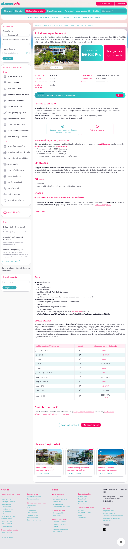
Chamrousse (82, 517)
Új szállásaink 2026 (13, 76)
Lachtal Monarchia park (60, 499)
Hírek (4, 222)
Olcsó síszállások (12, 176)
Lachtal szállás (57, 497)
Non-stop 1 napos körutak (16, 136)
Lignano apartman (8, 537)
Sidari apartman (32, 517)
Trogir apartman (7, 523)
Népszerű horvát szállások (16, 94)
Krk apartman (6, 506)
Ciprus (97, 17)
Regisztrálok (9, 288)
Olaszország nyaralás (9, 530)
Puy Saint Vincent (84, 513)
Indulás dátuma (8, 49)
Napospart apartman (34, 496)
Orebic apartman (7, 497)
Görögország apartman (36, 503)
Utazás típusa (7, 31)
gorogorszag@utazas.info (83, 412)
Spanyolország (88, 17)
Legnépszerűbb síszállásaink (17, 152)
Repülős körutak (12, 88)
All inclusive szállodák (14, 124)
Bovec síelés (82, 504)
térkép (59, 95)
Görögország (56, 25)
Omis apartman (7, 519)
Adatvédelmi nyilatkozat (111, 518)
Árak (120, 95)
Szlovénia (77, 17)
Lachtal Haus (57, 502)
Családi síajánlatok (13, 182)
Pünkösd (69, 11)
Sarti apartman (32, 505)
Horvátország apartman (10, 494)
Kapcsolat (106, 508)
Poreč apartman (7, 499)
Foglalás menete (108, 511)
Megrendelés (91, 425)
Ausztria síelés (58, 494)
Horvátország (33, 17)
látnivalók (70, 95)
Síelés (96, 11)
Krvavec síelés (82, 501)
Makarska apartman (8, 516)
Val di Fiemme (57, 531)
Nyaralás (46, 25)
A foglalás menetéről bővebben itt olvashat (51, 414)
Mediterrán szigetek (14, 100)
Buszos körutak (12, 82)
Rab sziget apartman (8, 502)
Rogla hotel (82, 499)
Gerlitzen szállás (58, 504)
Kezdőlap (37, 25)
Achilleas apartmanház (85, 25)
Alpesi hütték (11, 164)
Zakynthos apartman (34, 520)
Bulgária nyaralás (33, 494)
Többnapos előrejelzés (57, 47)
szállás (41, 95)
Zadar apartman (7, 521)
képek (50, 95)
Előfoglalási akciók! (35, 11)
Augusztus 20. (83, 11)
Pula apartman (6, 511)
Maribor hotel (82, 496)
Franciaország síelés (86, 508)
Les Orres (81, 510)
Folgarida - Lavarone (59, 522)
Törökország (67, 17)
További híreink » (11, 262)
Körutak (19, 11)
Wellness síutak (12, 194)
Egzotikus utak (54, 11)
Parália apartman (32, 513)
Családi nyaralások (13, 106)
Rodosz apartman (33, 508)
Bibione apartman (8, 535)
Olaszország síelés (59, 519)
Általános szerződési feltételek (113, 515)
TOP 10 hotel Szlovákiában (16, 158)
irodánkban (77, 311)
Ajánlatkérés (69, 425)
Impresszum (107, 520)
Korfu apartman (32, 515)
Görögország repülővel (15, 112)
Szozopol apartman (33, 499)
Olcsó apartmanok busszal (16, 130)
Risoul (80, 515)
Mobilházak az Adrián (14, 118)
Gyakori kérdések (109, 513)
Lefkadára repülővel (103, 205)
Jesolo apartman (7, 532)
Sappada (55, 526)
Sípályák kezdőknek (14, 200)
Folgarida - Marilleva (59, 524)
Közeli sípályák (11, 188)
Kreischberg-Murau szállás (61, 506)
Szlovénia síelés (84, 494)
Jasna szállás (57, 515)
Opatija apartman (7, 526)
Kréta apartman (32, 510)
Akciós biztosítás (12, 212)
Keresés (7, 59)
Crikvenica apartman (8, 514)
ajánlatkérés (114, 53)
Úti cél (15, 40)
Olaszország (56, 17)
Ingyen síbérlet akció (14, 170)
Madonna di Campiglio (60, 529)
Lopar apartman (7, 504)
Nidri (72, 25)
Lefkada (65, 25)
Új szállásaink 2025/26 (14, 146)
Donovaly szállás (58, 513)
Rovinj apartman (7, 509)
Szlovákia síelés (58, 510)
